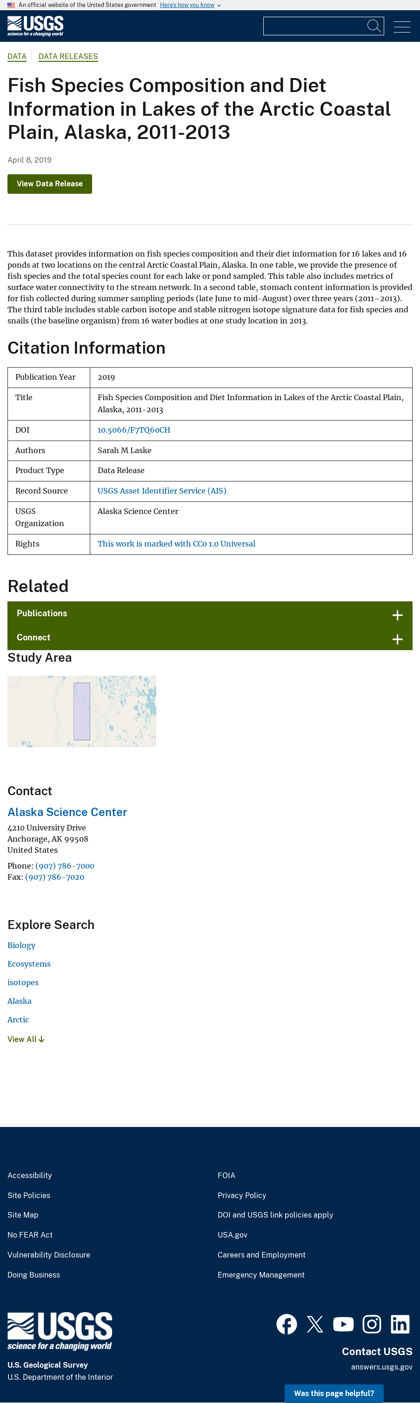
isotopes (23, 982)
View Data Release (50, 183)
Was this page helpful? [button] (334, 1393)
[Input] (323, 26)
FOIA (226, 1176)
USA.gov (232, 1235)
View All (25, 1039)
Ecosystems (29, 963)
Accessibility (29, 1176)
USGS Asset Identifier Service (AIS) (162, 491)
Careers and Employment (262, 1255)
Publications (42, 613)
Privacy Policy (242, 1196)
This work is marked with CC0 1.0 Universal (176, 544)
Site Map (23, 1215)
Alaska (19, 1001)
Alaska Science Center (67, 811)
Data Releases (68, 56)
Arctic (18, 1019)
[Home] (35, 34)
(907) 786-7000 (64, 865)
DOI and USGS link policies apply (275, 1215)
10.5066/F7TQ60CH (134, 430)
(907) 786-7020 (54, 877)
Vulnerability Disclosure (48, 1255)
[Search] (375, 26)
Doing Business (33, 1275)
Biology (21, 945)
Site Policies (28, 1196)
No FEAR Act (30, 1235)
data (17, 56)
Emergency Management (261, 1275)
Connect (34, 637)
